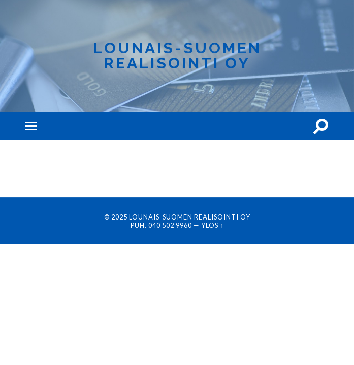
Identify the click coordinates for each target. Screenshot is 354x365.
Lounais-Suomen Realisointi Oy (177, 55)
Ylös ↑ (212, 225)
